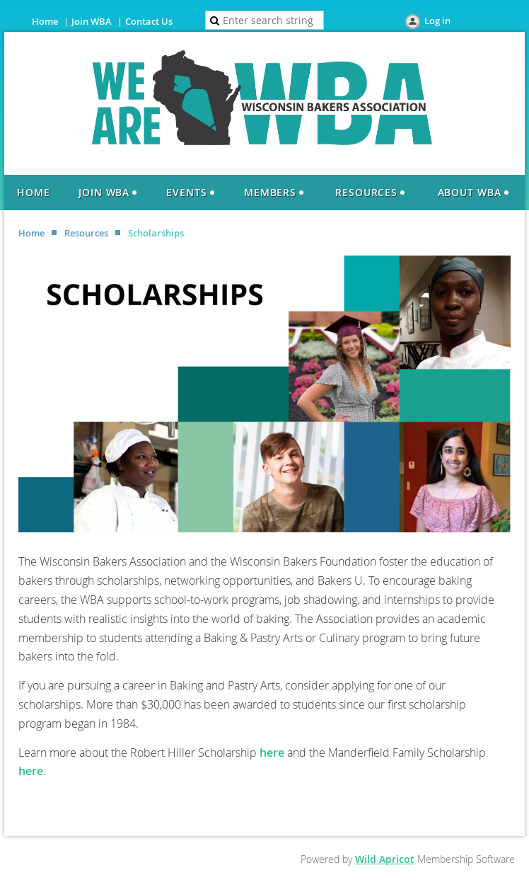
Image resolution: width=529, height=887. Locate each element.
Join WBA (91, 21)
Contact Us (149, 21)
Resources (86, 233)
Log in (437, 20)
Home (45, 21)
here (272, 752)
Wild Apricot (384, 859)
